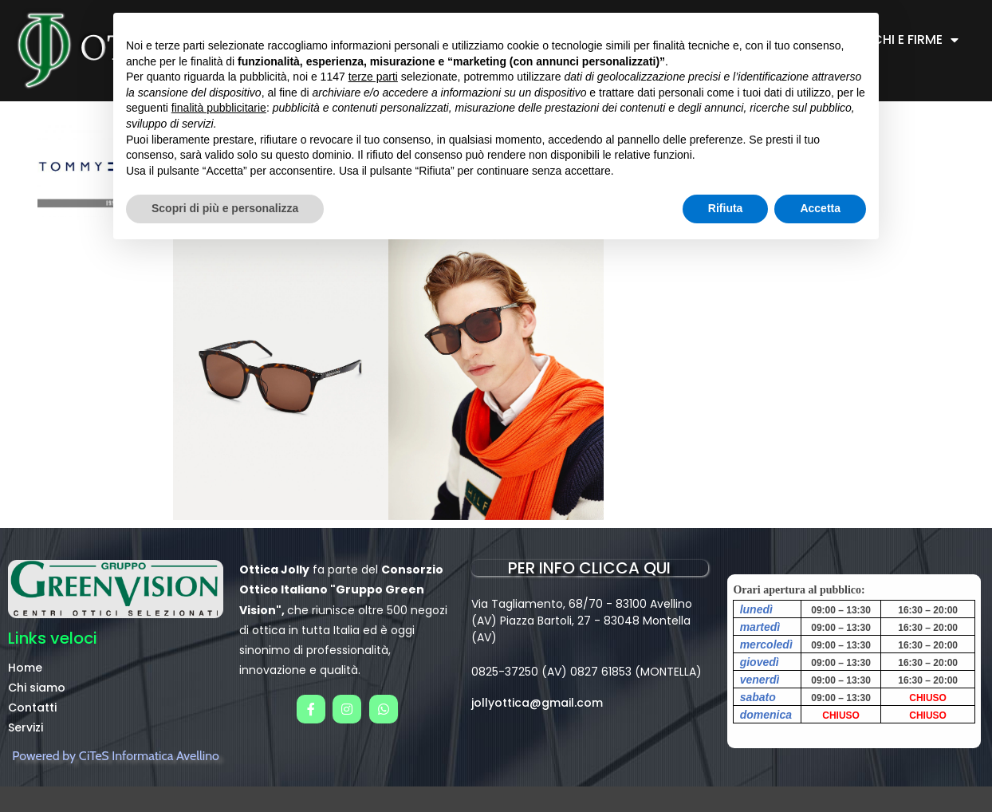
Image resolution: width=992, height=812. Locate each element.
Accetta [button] (820, 208)
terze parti (373, 76)
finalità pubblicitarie (218, 107)
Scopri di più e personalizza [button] (225, 208)
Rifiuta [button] (725, 208)
